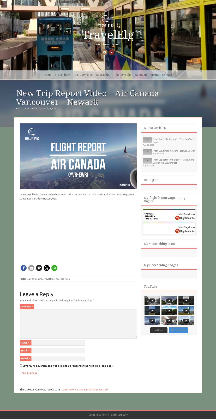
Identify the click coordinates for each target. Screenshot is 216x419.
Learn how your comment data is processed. (85, 389)
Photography (123, 74)
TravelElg (108, 34)
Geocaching (103, 74)
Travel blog (62, 74)
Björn (52, 108)
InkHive (105, 415)
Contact (167, 74)
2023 (31, 279)
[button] (24, 268)
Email (25, 350)
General (39, 279)
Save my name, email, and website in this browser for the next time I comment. (67, 365)
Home (47, 74)
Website (25, 358)
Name (25, 342)
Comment (27, 306)
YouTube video (83, 74)
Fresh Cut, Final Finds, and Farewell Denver (174, 151)
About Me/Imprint (147, 74)
